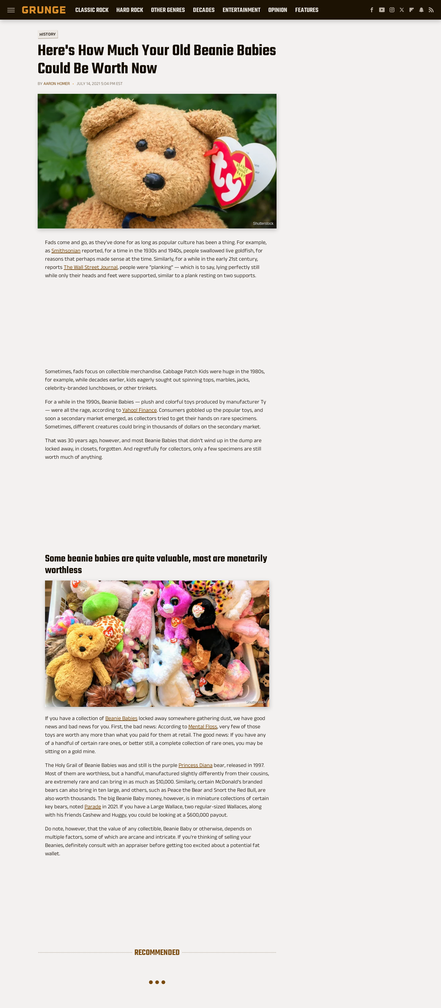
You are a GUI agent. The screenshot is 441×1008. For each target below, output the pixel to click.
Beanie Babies (121, 718)
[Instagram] (392, 9)
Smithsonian (66, 250)
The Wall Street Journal (91, 267)
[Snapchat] (421, 9)
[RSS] (431, 9)
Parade (93, 806)
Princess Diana (196, 765)
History (48, 33)
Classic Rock (91, 10)
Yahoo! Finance (139, 410)
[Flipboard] (411, 9)
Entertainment (241, 10)
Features (306, 10)
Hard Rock (129, 10)
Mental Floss (202, 726)
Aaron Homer (56, 83)
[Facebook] (371, 9)
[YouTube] (382, 9)
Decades (204, 10)
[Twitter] (401, 9)
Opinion (277, 10)
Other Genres (168, 10)
